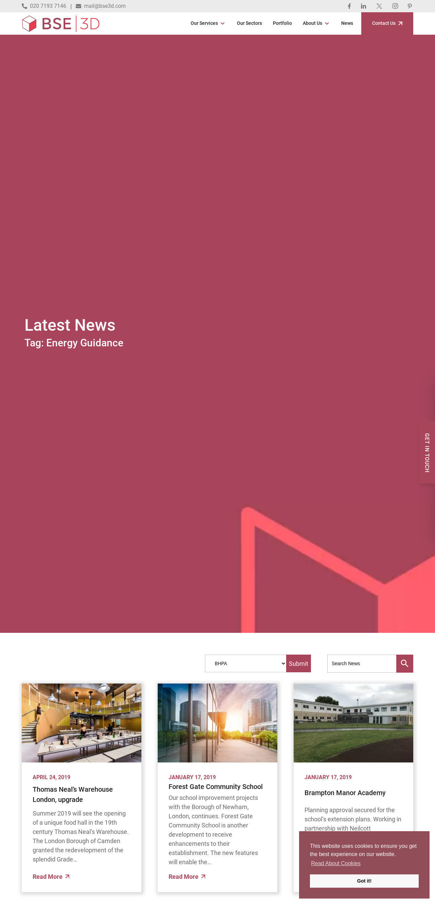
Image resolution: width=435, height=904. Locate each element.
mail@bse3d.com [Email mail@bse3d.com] (101, 6)
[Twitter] (379, 6)
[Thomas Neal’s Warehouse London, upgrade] (81, 723)
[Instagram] (395, 6)
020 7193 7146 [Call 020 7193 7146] (44, 6)
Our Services (204, 23)
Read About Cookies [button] (336, 863)
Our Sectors (249, 23)
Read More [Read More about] (51, 876)
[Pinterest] (409, 6)
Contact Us (387, 23)
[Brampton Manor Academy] (353, 723)
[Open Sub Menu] (222, 23)
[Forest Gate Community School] (217, 723)
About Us (312, 23)
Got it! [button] (364, 881)
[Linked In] (363, 6)
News (347, 23)
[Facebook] (349, 6)
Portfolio (282, 23)
